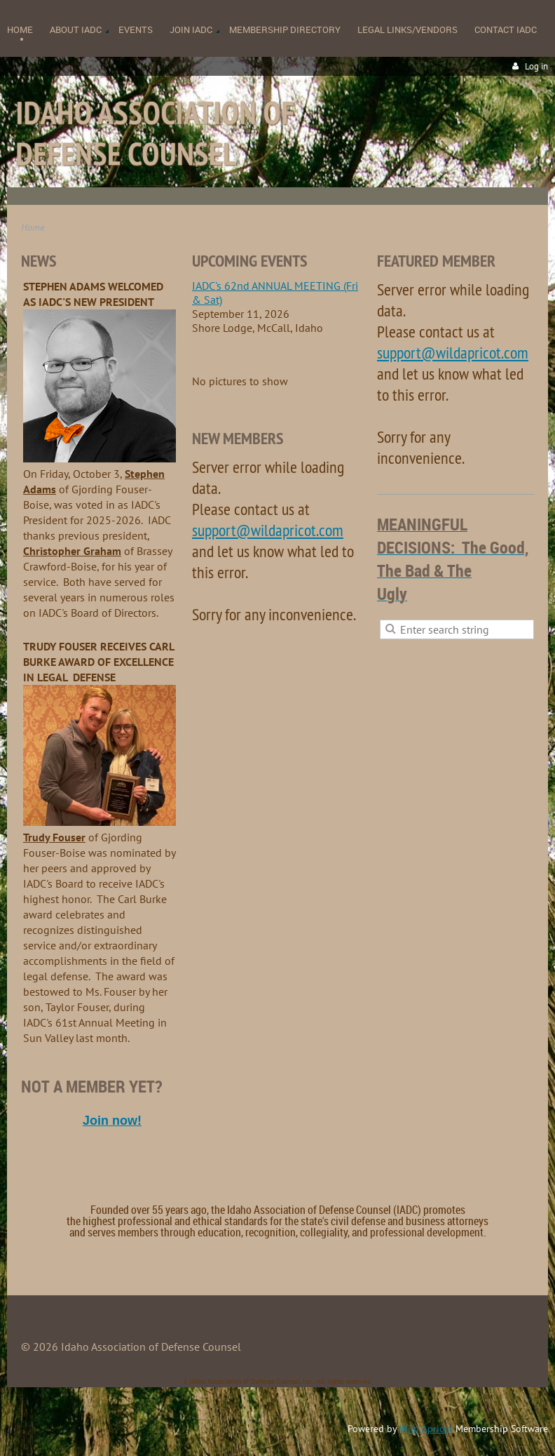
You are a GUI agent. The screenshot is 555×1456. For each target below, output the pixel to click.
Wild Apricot (426, 1428)
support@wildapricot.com (267, 529)
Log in (536, 66)
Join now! (112, 1121)
